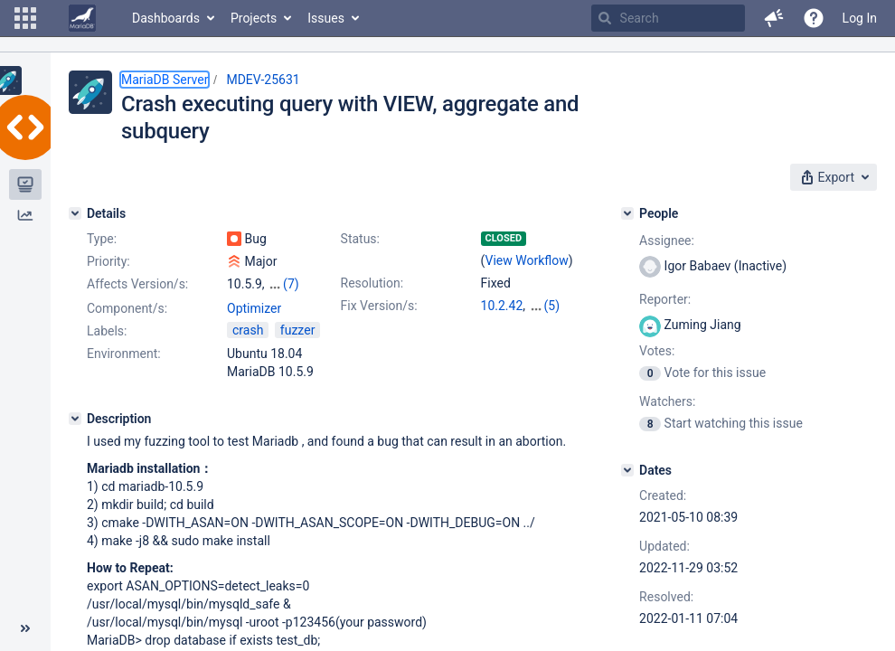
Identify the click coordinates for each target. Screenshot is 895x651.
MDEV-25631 (262, 79)
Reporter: (665, 299)
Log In (860, 18)
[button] (25, 18)
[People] (627, 213)
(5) (552, 305)
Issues (325, 18)
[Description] (75, 418)
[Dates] (627, 470)
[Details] (75, 213)
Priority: (108, 261)
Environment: (124, 353)
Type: (102, 238)
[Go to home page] (82, 18)
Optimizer (254, 308)
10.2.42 (502, 305)
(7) (291, 284)
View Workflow (527, 260)
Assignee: (666, 240)
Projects (254, 18)
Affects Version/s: (137, 284)
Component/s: (127, 308)
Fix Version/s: (379, 305)
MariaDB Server (164, 79)
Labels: (107, 331)
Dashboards (166, 18)
